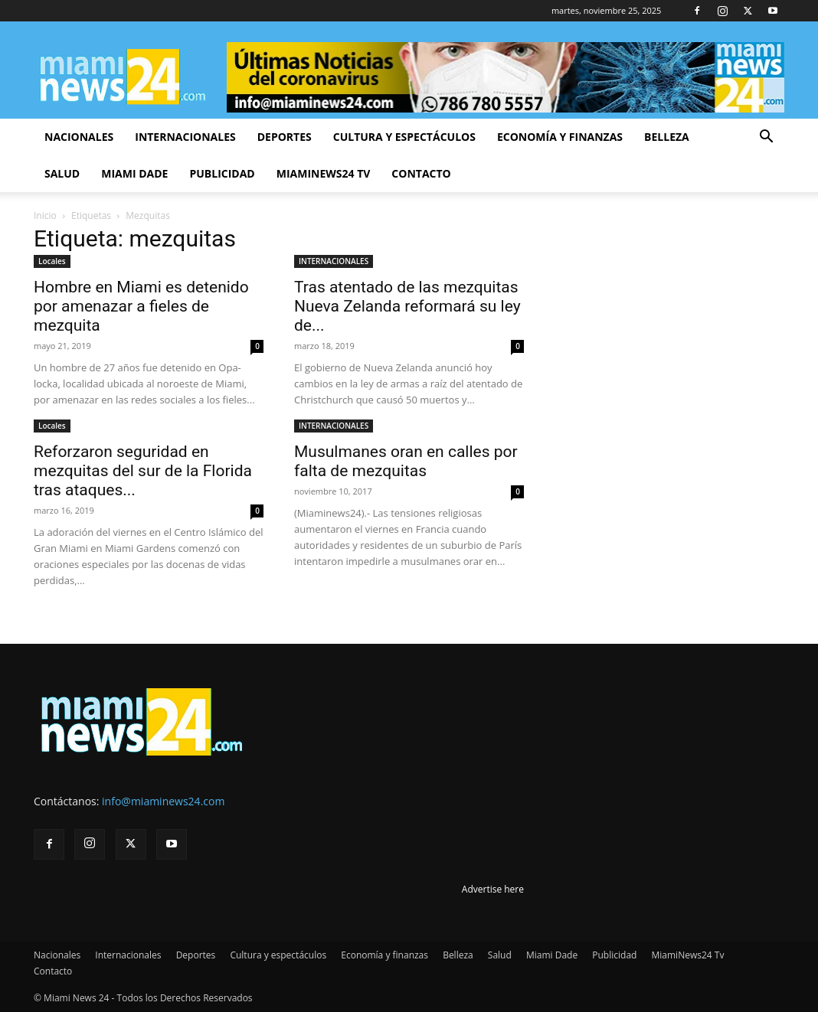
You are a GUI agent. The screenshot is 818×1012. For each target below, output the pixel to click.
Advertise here (493, 889)
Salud (62, 173)
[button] (766, 138)
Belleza (666, 136)
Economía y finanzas (560, 136)
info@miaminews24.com (163, 801)
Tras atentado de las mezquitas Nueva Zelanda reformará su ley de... (407, 306)
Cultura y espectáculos (404, 136)
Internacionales (185, 136)
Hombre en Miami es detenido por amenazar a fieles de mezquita (141, 306)
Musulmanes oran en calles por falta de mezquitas (406, 461)
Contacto (420, 173)
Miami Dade (134, 173)
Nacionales (78, 136)
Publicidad (221, 173)
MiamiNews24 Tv (323, 173)
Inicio (45, 215)
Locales (52, 261)
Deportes (284, 136)
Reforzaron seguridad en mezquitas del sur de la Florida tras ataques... (143, 470)
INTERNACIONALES (333, 261)
